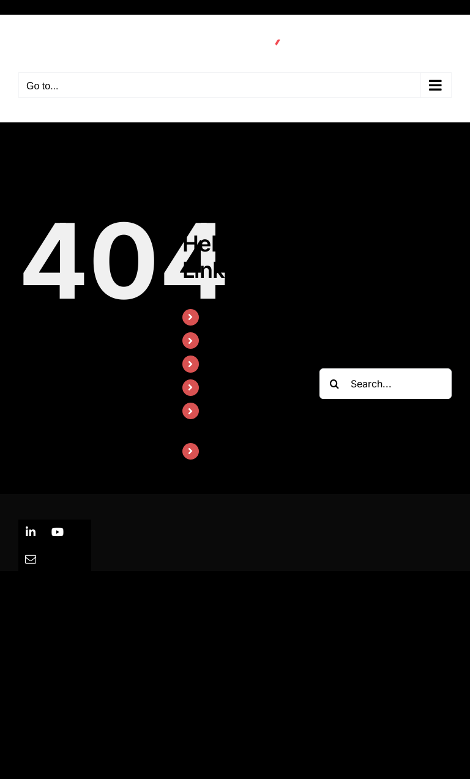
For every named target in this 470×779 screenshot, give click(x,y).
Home (220, 317)
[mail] (30, 558)
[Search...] (385, 383)
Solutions (227, 340)
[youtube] (57, 531)
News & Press (238, 387)
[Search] (334, 383)
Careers (224, 451)
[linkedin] (30, 531)
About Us (228, 363)
